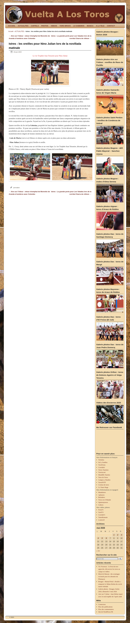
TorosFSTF (102, 482)
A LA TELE (100, 26)
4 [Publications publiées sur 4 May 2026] (98, 538)
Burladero (101, 497)
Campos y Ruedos (104, 480)
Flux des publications (105, 607)
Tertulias (101, 460)
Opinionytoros (103, 502)
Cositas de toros (103, 485)
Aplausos (101, 495)
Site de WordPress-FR (105, 612)
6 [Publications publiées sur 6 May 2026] (106, 538)
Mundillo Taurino (104, 475)
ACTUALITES (23, 26)
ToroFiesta (101, 465)
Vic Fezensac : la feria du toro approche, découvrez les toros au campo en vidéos (109, 569)
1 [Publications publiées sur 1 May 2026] (113, 535)
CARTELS (35, 26)
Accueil (10, 31)
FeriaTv (101, 510)
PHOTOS (44, 26)
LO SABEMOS (78, 26)
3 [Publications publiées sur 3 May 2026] (121, 535)
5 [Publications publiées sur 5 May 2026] (102, 538)
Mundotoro (102, 492)
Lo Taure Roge (103, 487)
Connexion (102, 604)
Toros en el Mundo (104, 500)
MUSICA (90, 26)
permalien (16, 187)
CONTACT (111, 26)
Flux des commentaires (106, 609)
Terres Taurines (103, 470)
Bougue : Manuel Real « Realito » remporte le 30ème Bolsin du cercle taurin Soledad (110, 584)
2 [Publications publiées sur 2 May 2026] (117, 535)
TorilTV (101, 512)
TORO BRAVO (65, 26)
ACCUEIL (11, 26)
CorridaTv (101, 515)
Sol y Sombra (102, 462)
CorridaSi (101, 467)
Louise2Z (101, 520)
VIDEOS (54, 26)
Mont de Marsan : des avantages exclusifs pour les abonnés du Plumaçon (109, 576)
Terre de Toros (103, 477)
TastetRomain (102, 517)
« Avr (98, 551)
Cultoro (100, 505)
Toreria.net (101, 472)
